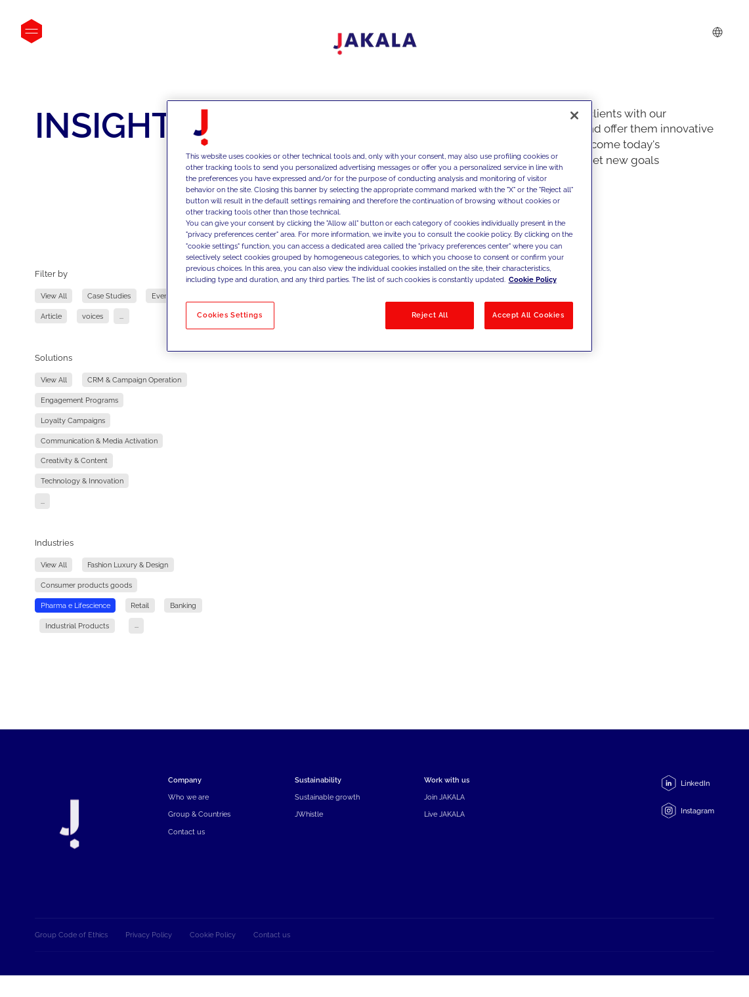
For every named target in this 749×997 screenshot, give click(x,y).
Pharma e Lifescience (75, 605)
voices (92, 316)
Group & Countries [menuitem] (199, 828)
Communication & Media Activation (99, 440)
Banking (183, 605)
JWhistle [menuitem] (309, 828)
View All (54, 296)
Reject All (430, 314)
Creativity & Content (74, 461)
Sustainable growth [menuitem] (327, 811)
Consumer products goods (86, 584)
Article (51, 316)
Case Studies (109, 296)
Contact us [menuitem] (186, 845)
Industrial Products (77, 625)
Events (163, 296)
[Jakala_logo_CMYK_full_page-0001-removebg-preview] (374, 44)
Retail (140, 605)
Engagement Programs (79, 400)
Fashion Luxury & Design (127, 565)
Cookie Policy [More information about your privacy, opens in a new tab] (533, 279)
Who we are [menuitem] (188, 811)
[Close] (574, 115)
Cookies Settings (229, 314)
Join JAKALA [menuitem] (444, 811)
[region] (379, 226)
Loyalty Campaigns (73, 420)
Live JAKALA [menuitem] (444, 828)
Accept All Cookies (528, 314)
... (121, 316)
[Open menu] (31, 31)
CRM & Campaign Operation (134, 380)
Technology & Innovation (82, 481)
